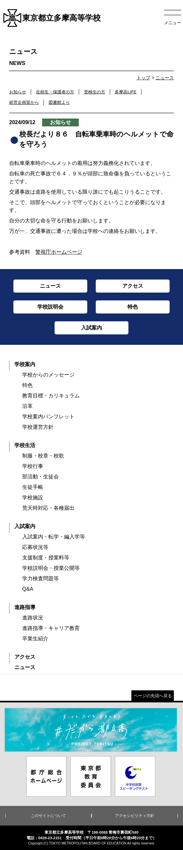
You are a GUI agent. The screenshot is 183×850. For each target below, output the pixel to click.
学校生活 (24, 445)
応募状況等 (35, 547)
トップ (143, 77)
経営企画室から (24, 102)
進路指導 (24, 607)
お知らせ (17, 91)
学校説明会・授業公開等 (51, 568)
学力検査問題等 (40, 578)
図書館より (59, 102)
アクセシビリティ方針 (134, 815)
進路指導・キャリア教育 (51, 628)
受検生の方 (94, 91)
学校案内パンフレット (48, 416)
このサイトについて (48, 815)
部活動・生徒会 (40, 476)
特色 (27, 385)
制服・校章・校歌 (43, 455)
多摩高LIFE (125, 91)
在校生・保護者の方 (55, 91)
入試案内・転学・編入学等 (53, 536)
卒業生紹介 (35, 638)
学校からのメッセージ (48, 374)
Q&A (27, 589)
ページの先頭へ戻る (153, 695)
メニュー (172, 22)
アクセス (24, 657)
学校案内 (24, 364)
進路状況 (32, 617)
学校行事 (32, 466)
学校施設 (32, 497)
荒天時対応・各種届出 (48, 508)
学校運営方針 (38, 427)
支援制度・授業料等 (45, 557)
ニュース (165, 77)
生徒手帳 (32, 487)
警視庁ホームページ (58, 252)
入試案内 (24, 526)
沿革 (27, 406)
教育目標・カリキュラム (51, 395)
